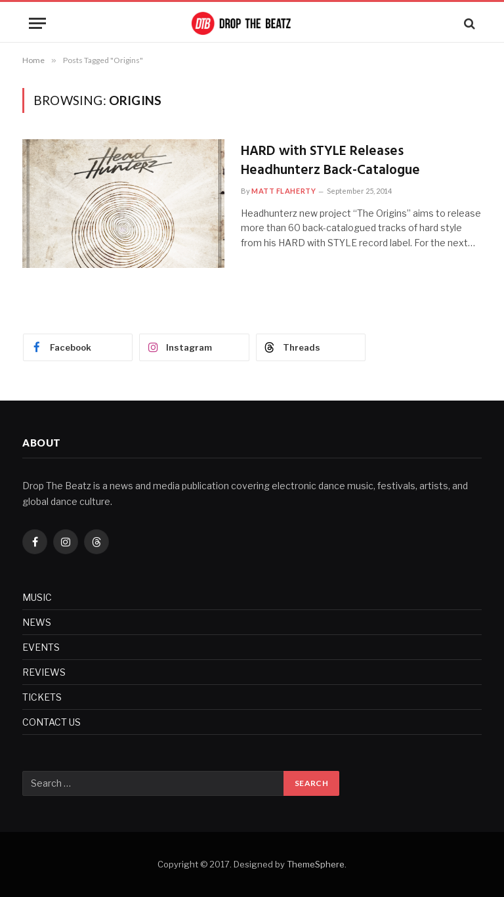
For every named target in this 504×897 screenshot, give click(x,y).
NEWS (36, 622)
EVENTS (41, 647)
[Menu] (37, 23)
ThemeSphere (316, 864)
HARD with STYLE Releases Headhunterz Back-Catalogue (330, 161)
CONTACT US (51, 722)
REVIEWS (44, 672)
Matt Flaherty (283, 190)
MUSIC (37, 597)
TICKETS (42, 697)
